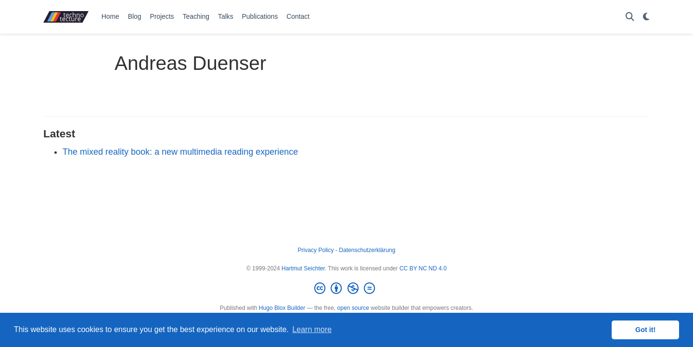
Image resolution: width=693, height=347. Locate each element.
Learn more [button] (312, 329)
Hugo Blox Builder (282, 308)
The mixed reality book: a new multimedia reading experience (180, 152)
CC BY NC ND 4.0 (423, 268)
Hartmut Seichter (303, 268)
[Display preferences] (646, 17)
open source (353, 308)
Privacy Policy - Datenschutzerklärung (347, 250)
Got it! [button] (645, 330)
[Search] (630, 17)
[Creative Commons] (346, 288)
